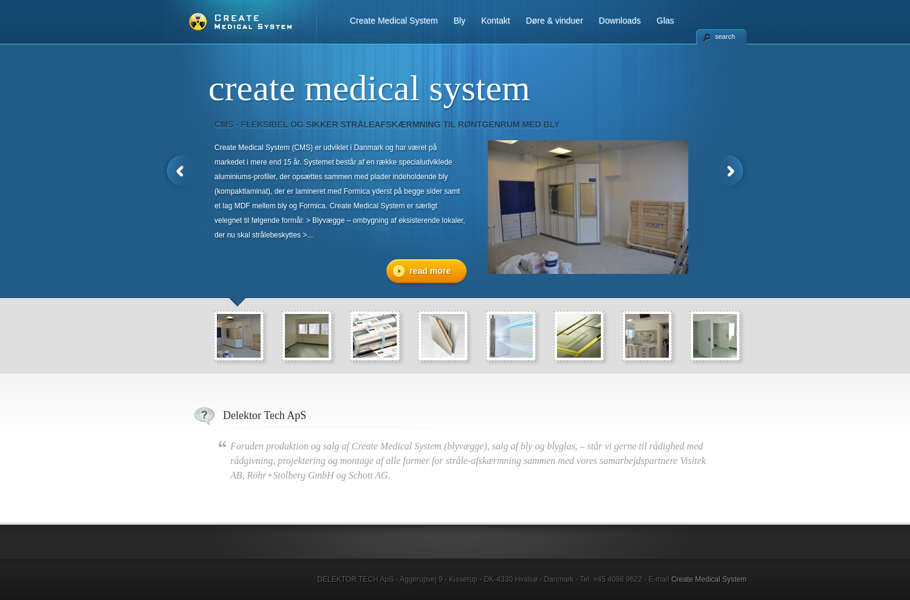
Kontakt (495, 21)
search (725, 36)
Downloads (620, 21)
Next (730, 171)
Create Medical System (394, 21)
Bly (459, 21)
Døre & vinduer (554, 21)
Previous (180, 171)
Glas (665, 21)
